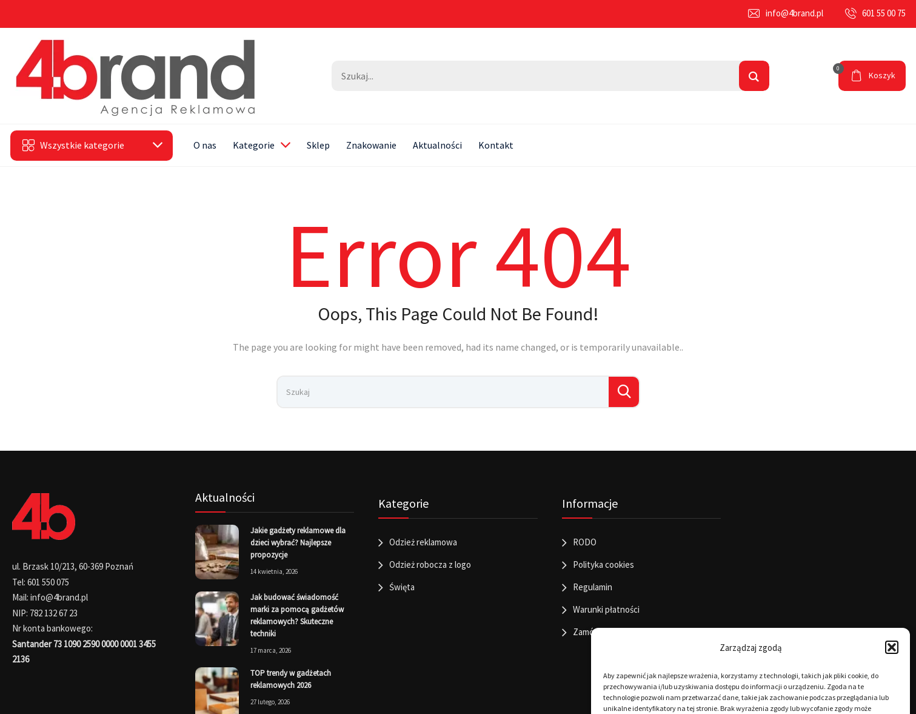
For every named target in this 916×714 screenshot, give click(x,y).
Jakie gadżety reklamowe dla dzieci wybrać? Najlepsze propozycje (298, 542)
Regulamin (592, 587)
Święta (402, 587)
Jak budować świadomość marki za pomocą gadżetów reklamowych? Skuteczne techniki (297, 615)
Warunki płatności (606, 609)
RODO (585, 542)
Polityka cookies (603, 564)
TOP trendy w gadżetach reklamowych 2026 (290, 679)
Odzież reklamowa (423, 542)
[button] (892, 647)
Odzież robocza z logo (430, 564)
